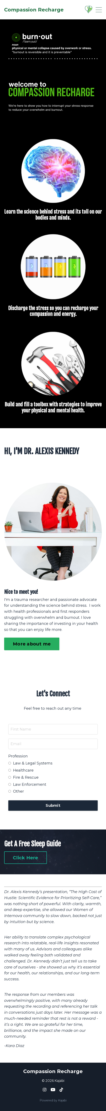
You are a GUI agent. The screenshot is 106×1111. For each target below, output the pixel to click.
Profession (18, 756)
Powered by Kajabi (53, 1100)
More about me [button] (32, 624)
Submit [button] (53, 805)
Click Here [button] (25, 857)
